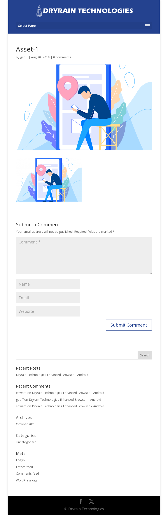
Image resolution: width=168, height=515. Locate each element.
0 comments (62, 57)
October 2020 (25, 424)
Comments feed (27, 473)
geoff (24, 57)
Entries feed (24, 467)
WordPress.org (26, 480)
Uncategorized (26, 442)
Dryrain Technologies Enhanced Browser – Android (52, 375)
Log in (20, 460)
